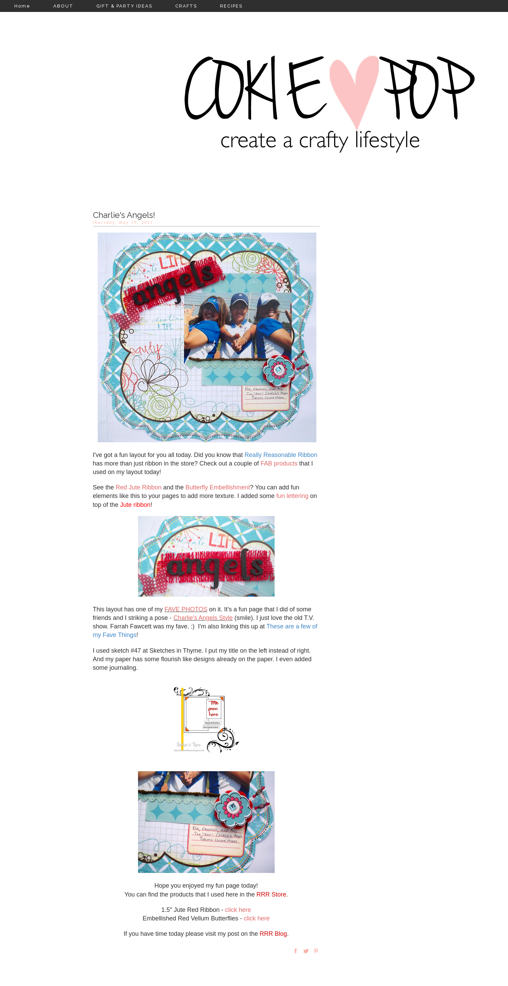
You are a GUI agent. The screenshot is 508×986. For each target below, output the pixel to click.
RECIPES (231, 6)
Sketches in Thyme (176, 650)
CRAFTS (186, 6)
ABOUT (63, 6)
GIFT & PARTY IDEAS (124, 6)
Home (22, 6)
